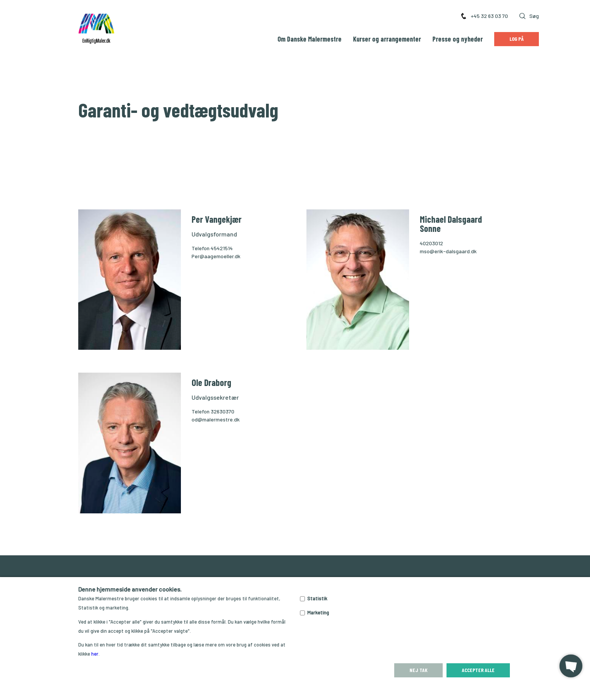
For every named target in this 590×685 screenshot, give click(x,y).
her (94, 654)
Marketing (318, 612)
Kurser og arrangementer (387, 39)
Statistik (317, 598)
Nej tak (418, 670)
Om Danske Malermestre (309, 39)
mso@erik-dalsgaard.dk (448, 251)
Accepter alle (478, 670)
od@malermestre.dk (216, 419)
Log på (516, 38)
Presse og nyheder (457, 39)
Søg (529, 16)
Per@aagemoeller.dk (216, 256)
